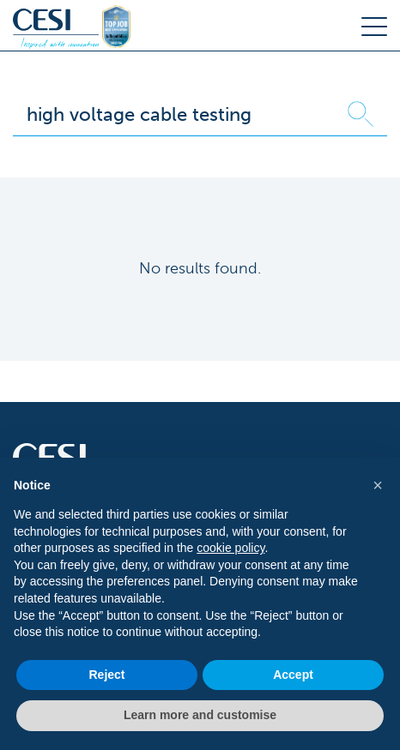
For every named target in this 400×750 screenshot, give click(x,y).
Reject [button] (106, 674)
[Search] (174, 114)
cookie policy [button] (230, 548)
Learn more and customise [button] (200, 715)
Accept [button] (293, 674)
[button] (377, 485)
